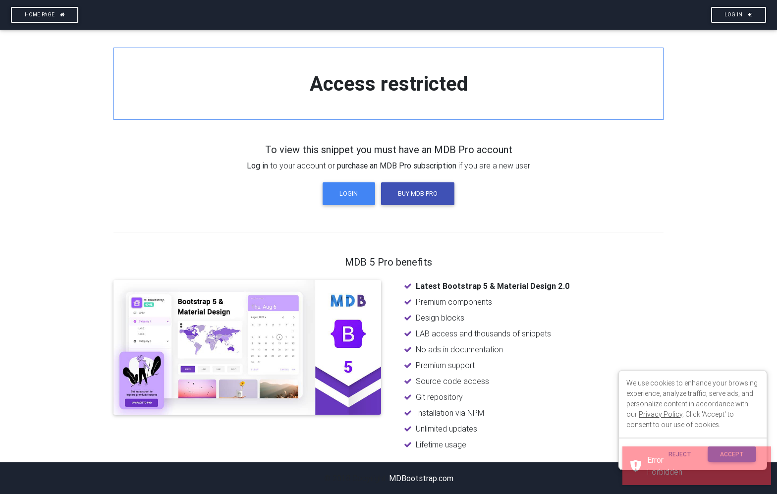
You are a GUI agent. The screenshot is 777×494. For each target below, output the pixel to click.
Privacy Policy (660, 414)
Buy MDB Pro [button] (418, 193)
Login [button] (348, 193)
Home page (45, 14)
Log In (738, 14)
